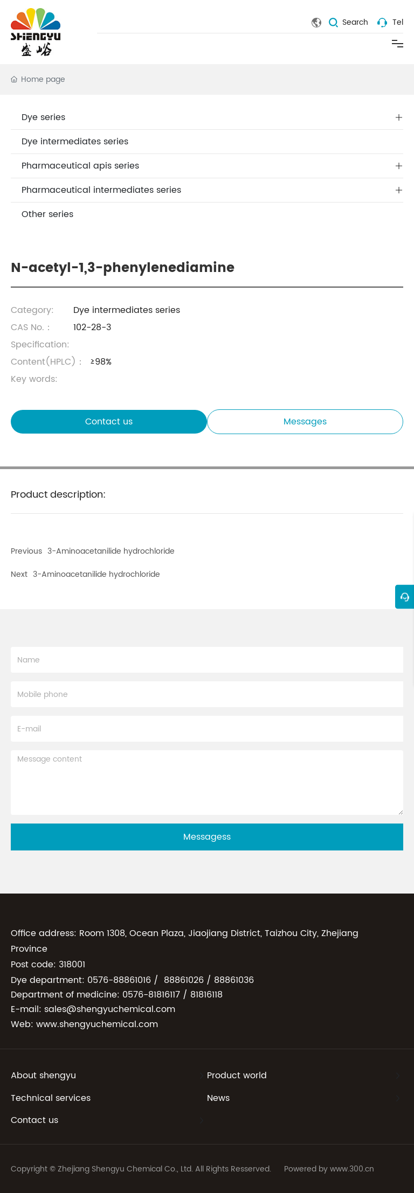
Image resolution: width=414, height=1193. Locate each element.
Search (355, 22)
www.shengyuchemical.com (97, 1024)
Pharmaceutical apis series (80, 166)
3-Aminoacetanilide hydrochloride (96, 574)
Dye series (43, 117)
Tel (397, 22)
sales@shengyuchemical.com (109, 1009)
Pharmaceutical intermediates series (101, 190)
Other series (47, 214)
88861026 (184, 980)
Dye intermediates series (75, 142)
